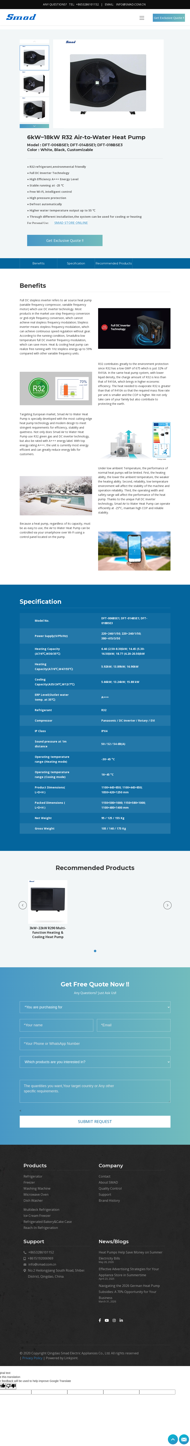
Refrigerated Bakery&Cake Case (48, 1221)
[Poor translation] (11, 1386)
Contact (104, 1176)
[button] (34, 126)
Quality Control (110, 1188)
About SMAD (108, 1182)
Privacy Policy (32, 1358)
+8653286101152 (87, 4)
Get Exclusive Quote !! (169, 18)
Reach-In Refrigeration (41, 1227)
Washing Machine (37, 1188)
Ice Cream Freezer (37, 1215)
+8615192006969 (40, 1258)
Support (105, 1194)
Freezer (29, 1182)
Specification (76, 263)
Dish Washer (33, 1200)
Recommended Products (114, 263)
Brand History (109, 1200)
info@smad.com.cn (131, 4)
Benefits (38, 263)
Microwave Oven (36, 1194)
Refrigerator (33, 1176)
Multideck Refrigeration (41, 1209)
